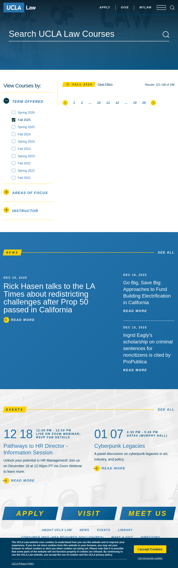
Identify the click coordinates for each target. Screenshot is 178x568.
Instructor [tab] (20, 210)
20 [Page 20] (144, 103)
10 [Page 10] (98, 103)
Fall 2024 (24, 134)
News (84, 530)
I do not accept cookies (150, 558)
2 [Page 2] (82, 103)
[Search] (166, 34)
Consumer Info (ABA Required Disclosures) (62, 537)
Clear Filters (105, 84)
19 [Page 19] (134, 103)
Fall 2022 (24, 163)
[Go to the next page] (153, 102)
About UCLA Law (57, 530)
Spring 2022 (26, 170)
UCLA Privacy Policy (23, 563)
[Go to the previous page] (65, 102)
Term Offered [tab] (23, 101)
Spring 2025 (26, 127)
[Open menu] (159, 7)
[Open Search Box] (172, 7)
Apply (94, 7)
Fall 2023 (24, 149)
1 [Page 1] (74, 103)
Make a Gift (122, 537)
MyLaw (135, 7)
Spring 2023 (26, 156)
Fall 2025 (24, 120)
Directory (150, 537)
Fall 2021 (24, 178)
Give (114, 7)
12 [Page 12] (117, 103)
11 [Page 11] (108, 103)
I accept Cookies (150, 549)
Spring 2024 (26, 141)
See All (166, 252)
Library (125, 530)
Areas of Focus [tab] (25, 192)
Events (103, 530)
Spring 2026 (26, 112)
